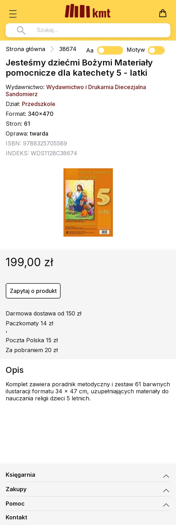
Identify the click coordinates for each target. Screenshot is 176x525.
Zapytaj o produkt (33, 290)
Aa (89, 50)
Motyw (146, 50)
